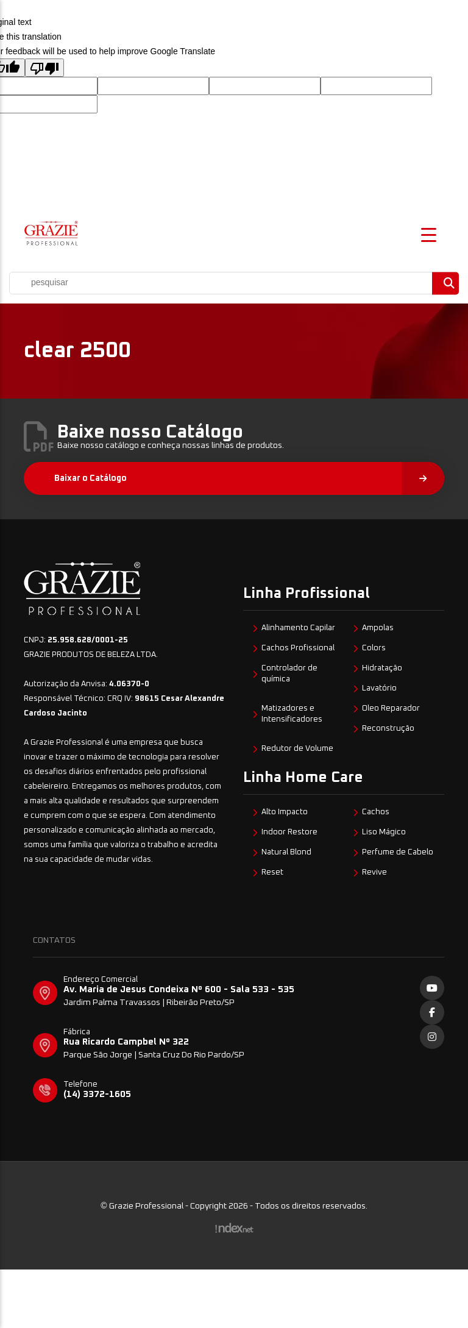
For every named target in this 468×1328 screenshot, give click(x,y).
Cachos (375, 812)
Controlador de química (289, 673)
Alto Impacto (284, 812)
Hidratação (382, 668)
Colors (374, 648)
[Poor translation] (44, 68)
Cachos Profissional (298, 648)
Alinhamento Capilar (298, 628)
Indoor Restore (289, 832)
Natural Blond (286, 852)
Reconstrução (388, 729)
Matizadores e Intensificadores (291, 714)
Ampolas (378, 628)
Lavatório (379, 688)
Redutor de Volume (297, 749)
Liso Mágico (384, 832)
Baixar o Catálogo (249, 478)
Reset (272, 872)
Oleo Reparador (391, 708)
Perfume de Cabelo (397, 852)
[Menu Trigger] (429, 233)
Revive (374, 872)
